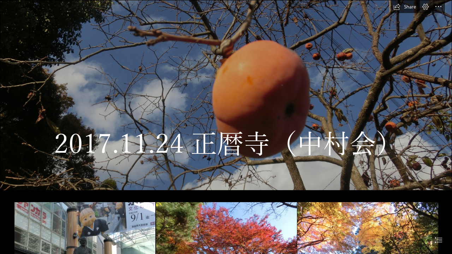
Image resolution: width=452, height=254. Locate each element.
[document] (226, 127)
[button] (405, 6)
